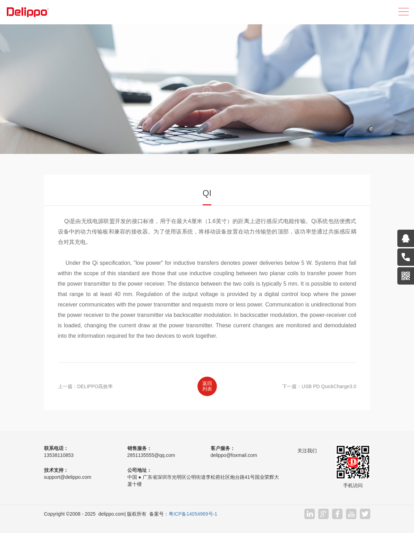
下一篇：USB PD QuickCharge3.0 (319, 386)
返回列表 (207, 386)
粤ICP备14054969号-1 (193, 514)
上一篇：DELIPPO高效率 (85, 386)
